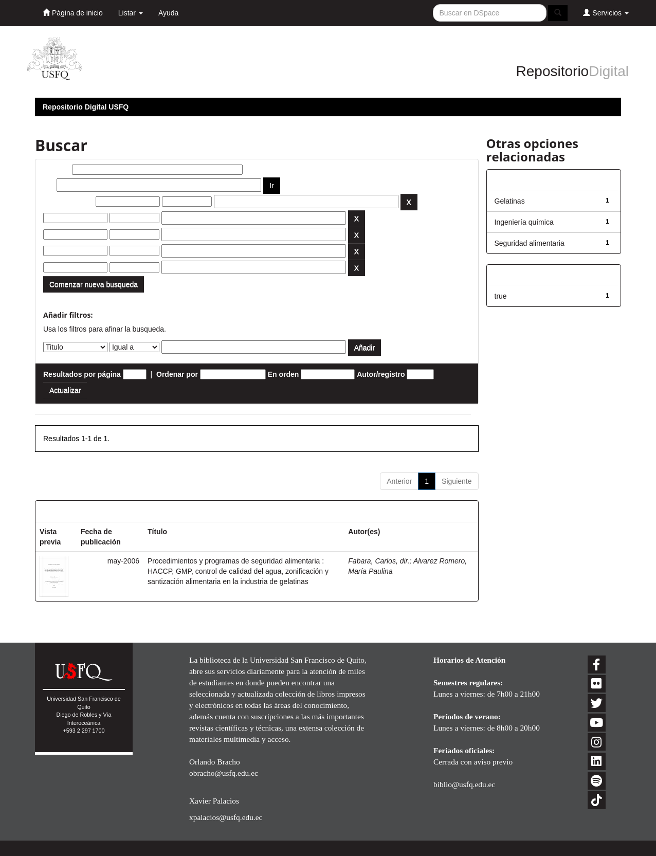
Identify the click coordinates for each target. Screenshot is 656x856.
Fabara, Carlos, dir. (378, 561)
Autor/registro (381, 374)
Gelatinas (510, 201)
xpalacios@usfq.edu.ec (225, 817)
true (501, 296)
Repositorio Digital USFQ (86, 107)
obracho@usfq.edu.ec (223, 773)
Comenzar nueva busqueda (93, 284)
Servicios (606, 12)
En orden (283, 374)
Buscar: (56, 170)
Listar (130, 13)
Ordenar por (177, 374)
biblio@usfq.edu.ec (464, 784)
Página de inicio (73, 12)
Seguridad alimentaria (529, 243)
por (49, 185)
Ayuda (168, 13)
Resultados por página (82, 374)
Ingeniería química (524, 222)
